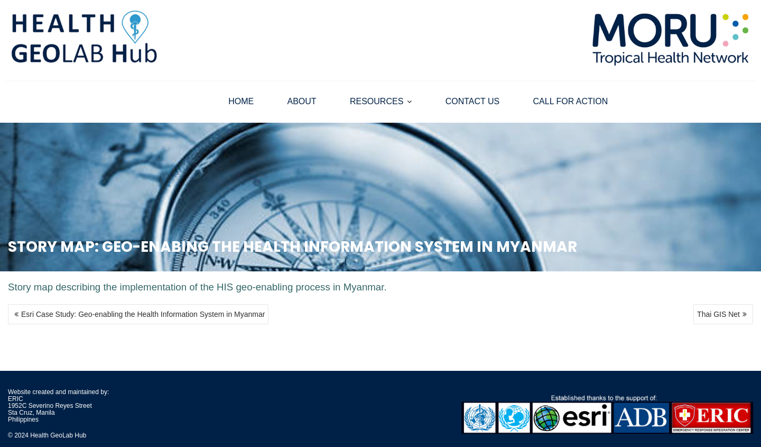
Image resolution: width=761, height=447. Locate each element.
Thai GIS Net (718, 314)
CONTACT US (473, 101)
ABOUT (302, 101)
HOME (241, 101)
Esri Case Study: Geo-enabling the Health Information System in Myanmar (143, 314)
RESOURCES (376, 101)
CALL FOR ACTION (570, 101)
